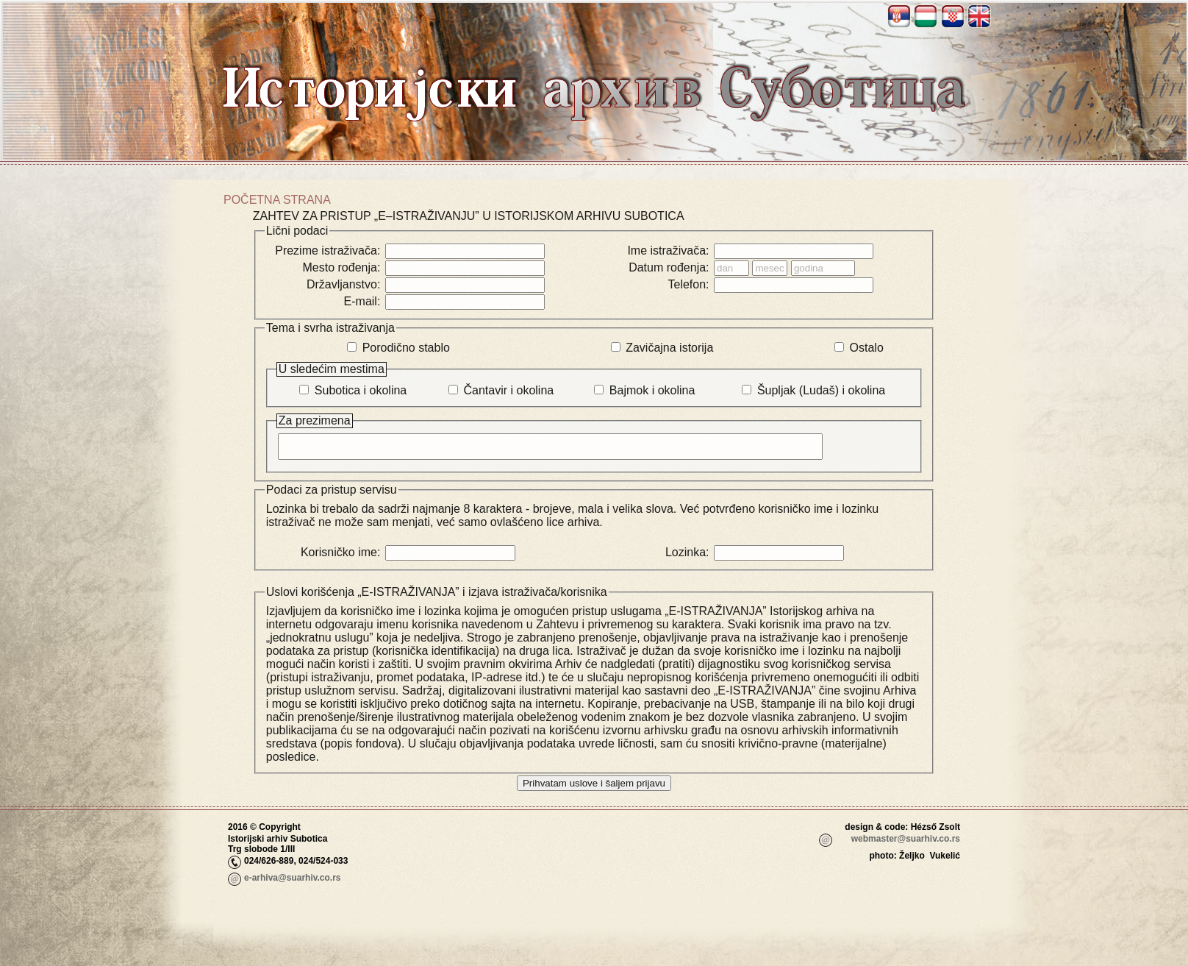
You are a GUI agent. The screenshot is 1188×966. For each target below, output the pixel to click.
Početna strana (277, 199)
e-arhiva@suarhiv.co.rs (292, 882)
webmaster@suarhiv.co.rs (905, 843)
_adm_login (935, 883)
